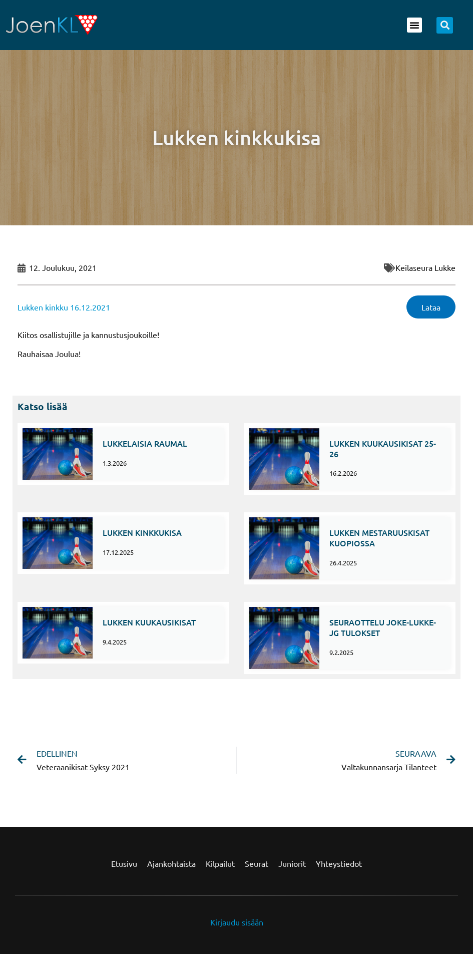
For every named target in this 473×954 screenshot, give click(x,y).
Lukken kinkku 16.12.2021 (64, 307)
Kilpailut (220, 863)
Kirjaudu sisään (236, 922)
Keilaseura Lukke (425, 267)
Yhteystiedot (339, 863)
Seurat (256, 863)
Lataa (430, 307)
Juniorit (292, 863)
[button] (414, 25)
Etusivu (124, 863)
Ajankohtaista (171, 863)
